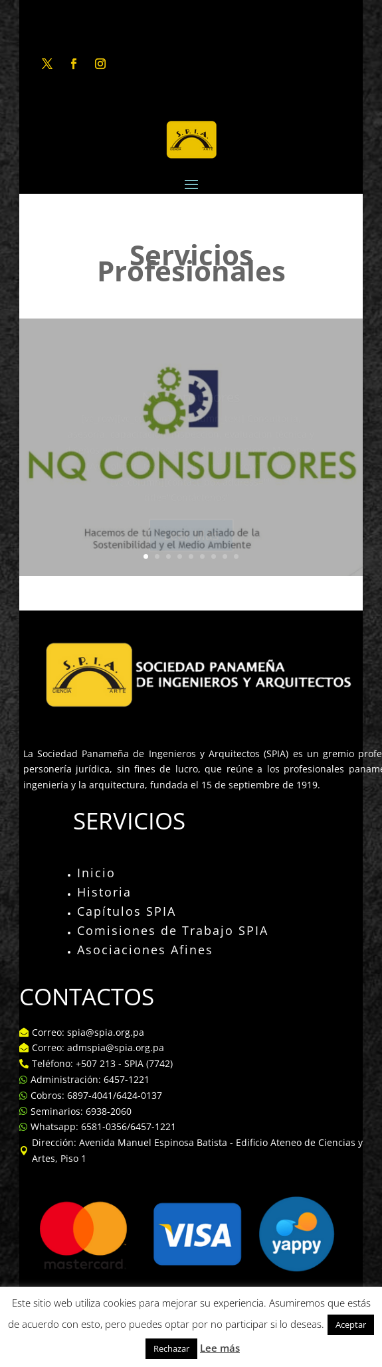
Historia (104, 892)
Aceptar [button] (350, 1325)
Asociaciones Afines (145, 950)
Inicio (96, 873)
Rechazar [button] (171, 1348)
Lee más (220, 1347)
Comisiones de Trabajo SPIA (172, 930)
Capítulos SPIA (126, 911)
